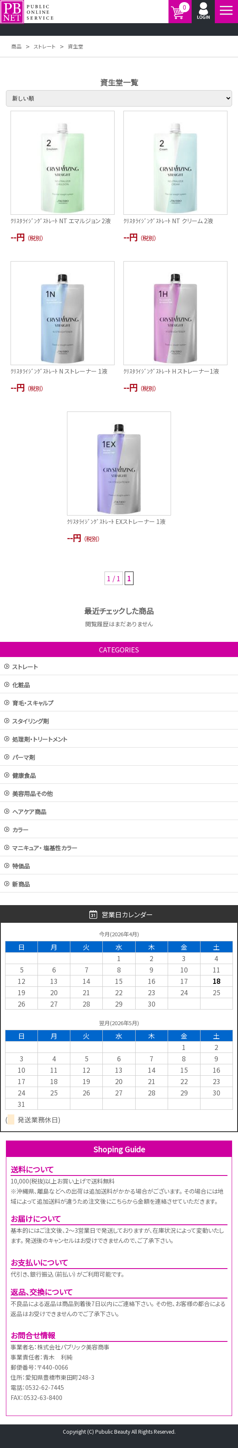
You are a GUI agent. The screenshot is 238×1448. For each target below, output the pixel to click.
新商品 (21, 884)
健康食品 (24, 776)
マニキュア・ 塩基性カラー (45, 848)
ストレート (25, 667)
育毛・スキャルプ (32, 703)
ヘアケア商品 (29, 812)
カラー (20, 830)
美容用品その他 (32, 794)
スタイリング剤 (30, 721)
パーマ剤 (23, 757)
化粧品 (21, 685)
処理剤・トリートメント (39, 739)
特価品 (21, 866)
